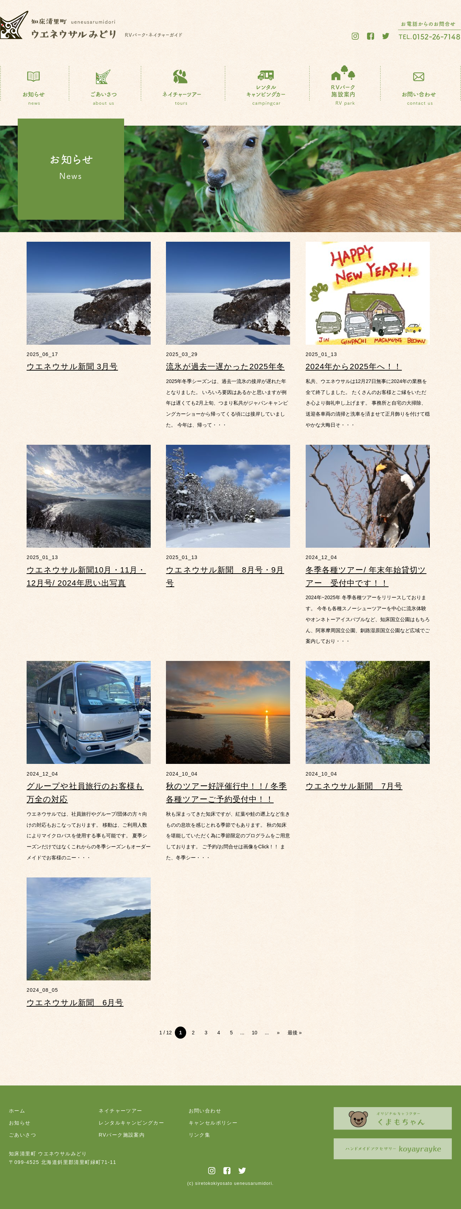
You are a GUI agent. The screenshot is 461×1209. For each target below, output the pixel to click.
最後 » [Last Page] (295, 1033)
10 (254, 1032)
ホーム (17, 1111)
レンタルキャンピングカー (131, 1123)
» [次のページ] (278, 1032)
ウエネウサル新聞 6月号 (75, 1002)
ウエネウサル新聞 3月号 (72, 366)
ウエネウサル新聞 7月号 (354, 786)
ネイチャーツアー (120, 1111)
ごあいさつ (22, 1135)
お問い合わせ (205, 1111)
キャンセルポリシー (213, 1123)
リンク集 (200, 1135)
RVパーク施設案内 (122, 1135)
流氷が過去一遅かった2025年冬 (225, 366)
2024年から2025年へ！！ (354, 366)
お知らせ (20, 1123)
